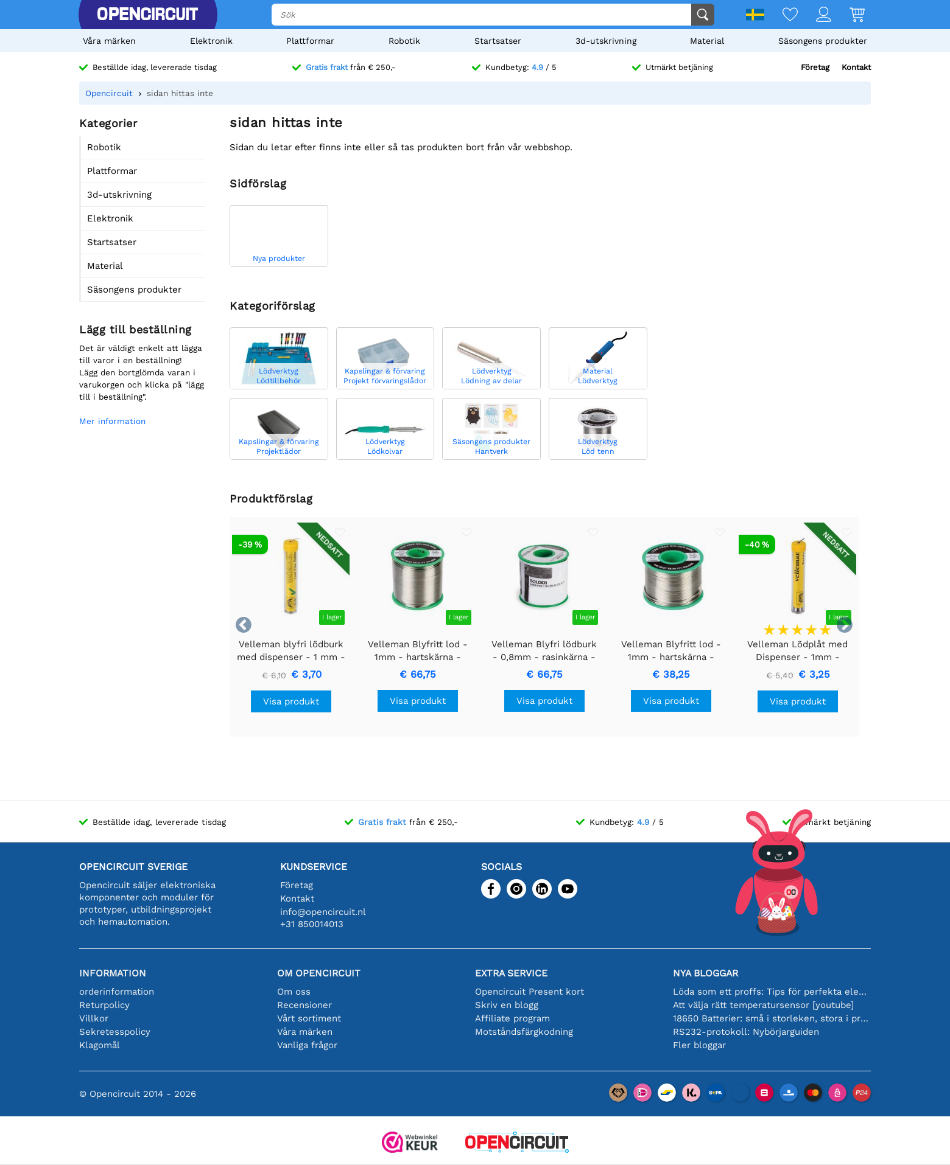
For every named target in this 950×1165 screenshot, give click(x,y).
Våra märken (109, 41)
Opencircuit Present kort (529, 991)
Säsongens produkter (822, 41)
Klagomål (99, 1045)
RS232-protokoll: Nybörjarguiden (746, 1031)
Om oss (294, 991)
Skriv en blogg (506, 1005)
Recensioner (304, 1005)
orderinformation (116, 991)
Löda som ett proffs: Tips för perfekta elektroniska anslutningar (772, 991)
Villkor (93, 1018)
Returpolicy (104, 1005)
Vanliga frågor (307, 1045)
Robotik (404, 41)
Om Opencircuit (319, 973)
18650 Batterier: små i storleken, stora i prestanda (772, 1018)
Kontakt (856, 67)
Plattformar (310, 41)
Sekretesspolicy (114, 1031)
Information (112, 973)
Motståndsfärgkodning (524, 1031)
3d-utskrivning (605, 41)
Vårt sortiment (309, 1018)
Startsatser (497, 41)
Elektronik (211, 41)
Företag (815, 67)
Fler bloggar (699, 1045)
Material (707, 41)
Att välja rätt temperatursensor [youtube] (763, 1005)
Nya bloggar (705, 973)
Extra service (511, 973)
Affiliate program (512, 1018)
